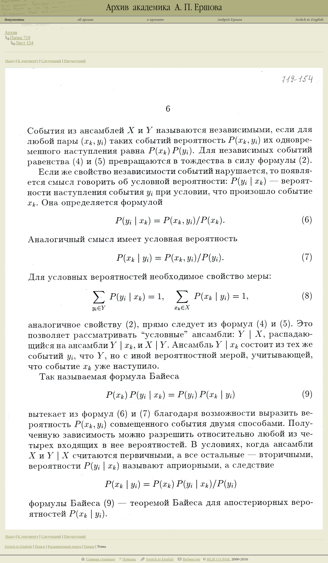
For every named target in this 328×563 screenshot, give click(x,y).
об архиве (85, 19)
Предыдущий (75, 61)
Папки (89, 546)
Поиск (40, 546)
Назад (10, 61)
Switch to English (309, 19)
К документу (28, 61)
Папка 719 (20, 37)
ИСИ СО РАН (218, 559)
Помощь (129, 559)
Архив (11, 32)
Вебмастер (191, 559)
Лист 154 (24, 42)
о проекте (155, 19)
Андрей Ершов (229, 19)
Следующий (51, 61)
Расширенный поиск (64, 546)
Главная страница (100, 559)
